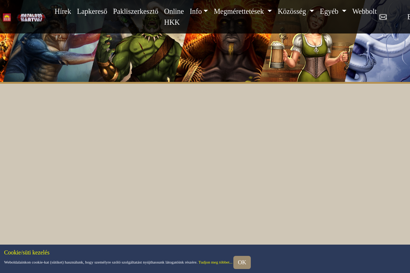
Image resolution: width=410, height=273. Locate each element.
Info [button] (196, 11)
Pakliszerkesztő (135, 11)
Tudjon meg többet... (215, 262)
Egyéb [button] (330, 11)
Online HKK (174, 16)
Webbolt (364, 11)
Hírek (63, 11)
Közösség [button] (293, 11)
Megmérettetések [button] (240, 11)
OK (242, 262)
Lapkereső (92, 11)
